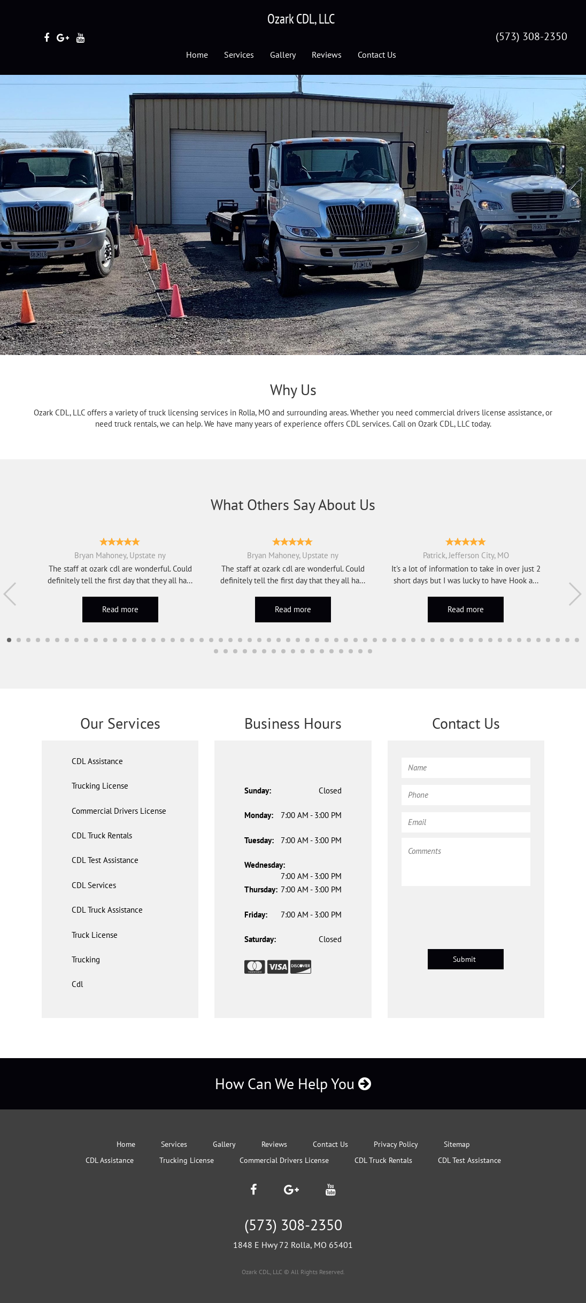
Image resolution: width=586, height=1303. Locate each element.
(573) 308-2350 (531, 36)
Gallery (283, 54)
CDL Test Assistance (105, 860)
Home (197, 54)
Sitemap (457, 1144)
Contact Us (377, 54)
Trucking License (100, 786)
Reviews (327, 54)
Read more (120, 609)
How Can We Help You (293, 1083)
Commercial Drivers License (119, 811)
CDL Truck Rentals (102, 835)
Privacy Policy (396, 1144)
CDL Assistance (97, 761)
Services (239, 54)
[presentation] (483, 912)
